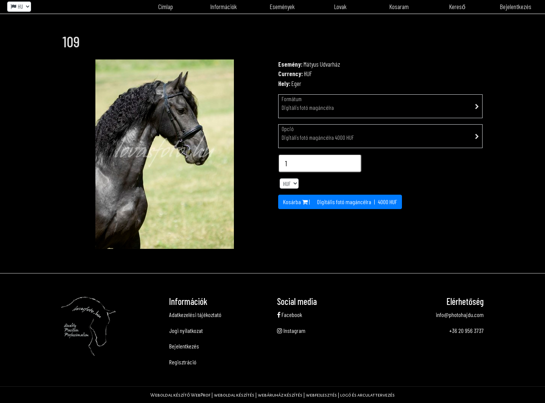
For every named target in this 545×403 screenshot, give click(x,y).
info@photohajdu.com (460, 314)
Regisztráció (182, 362)
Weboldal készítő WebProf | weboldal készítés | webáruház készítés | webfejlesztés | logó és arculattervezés (272, 395)
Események (282, 6)
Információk (223, 6)
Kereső (457, 6)
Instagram (291, 330)
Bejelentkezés (515, 6)
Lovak (340, 6)
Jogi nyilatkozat (186, 330)
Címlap (165, 6)
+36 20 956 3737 (466, 330)
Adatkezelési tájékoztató (195, 314)
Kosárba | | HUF (340, 201)
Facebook (289, 314)
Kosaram (399, 6)
